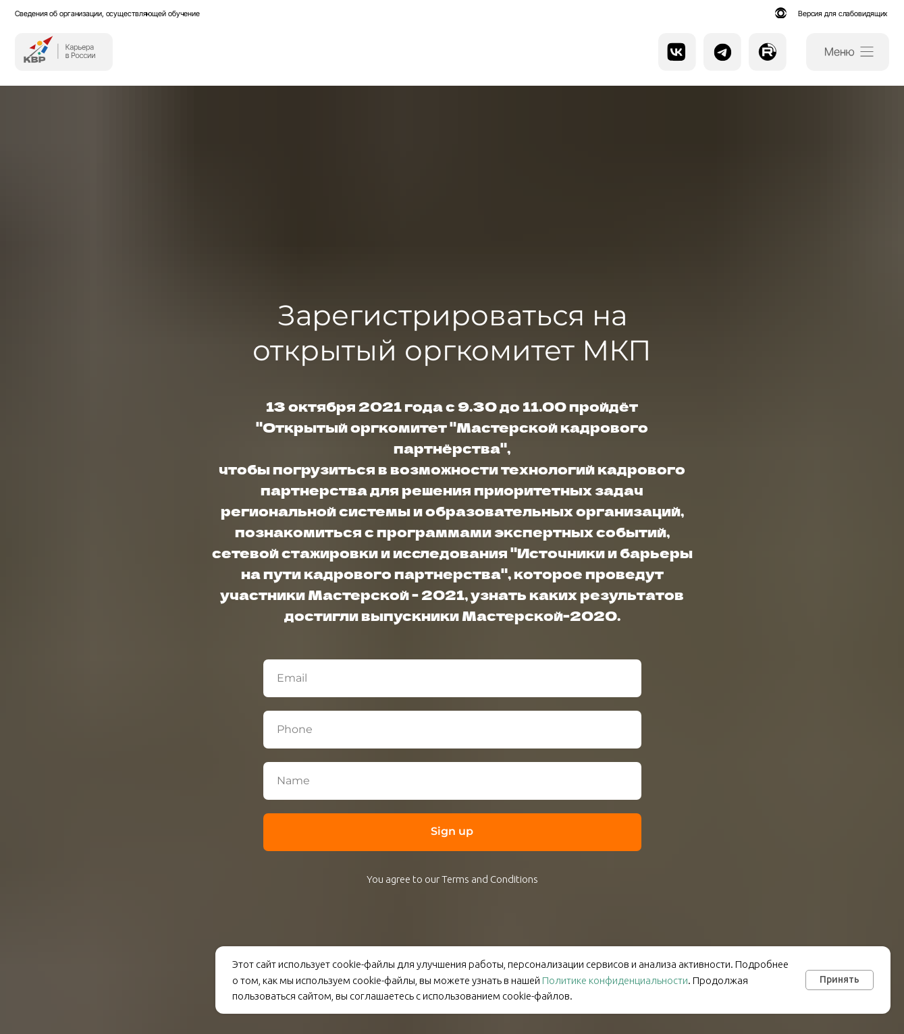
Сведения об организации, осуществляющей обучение (107, 13)
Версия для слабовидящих (842, 13)
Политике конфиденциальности (615, 980)
